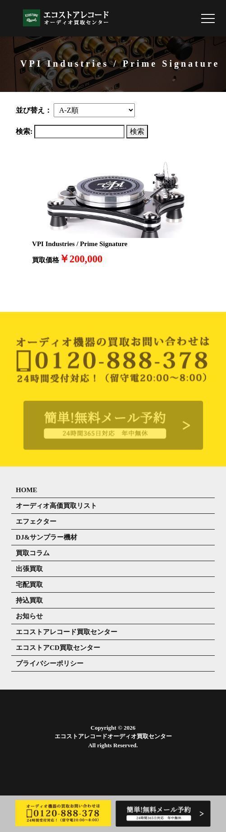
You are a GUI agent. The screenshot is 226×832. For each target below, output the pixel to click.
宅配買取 (29, 584)
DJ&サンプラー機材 (46, 537)
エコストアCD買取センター (58, 647)
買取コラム (33, 553)
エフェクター (36, 521)
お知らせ (29, 616)
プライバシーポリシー (49, 663)
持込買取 (29, 600)
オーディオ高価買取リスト (56, 505)
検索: (24, 131)
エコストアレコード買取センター (66, 631)
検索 (137, 131)
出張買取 (29, 568)
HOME (26, 490)
